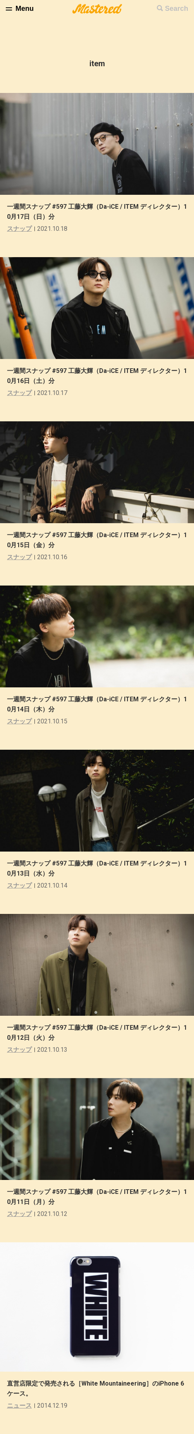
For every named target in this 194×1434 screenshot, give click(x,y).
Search (176, 8)
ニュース (19, 1405)
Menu (24, 8)
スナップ (19, 228)
